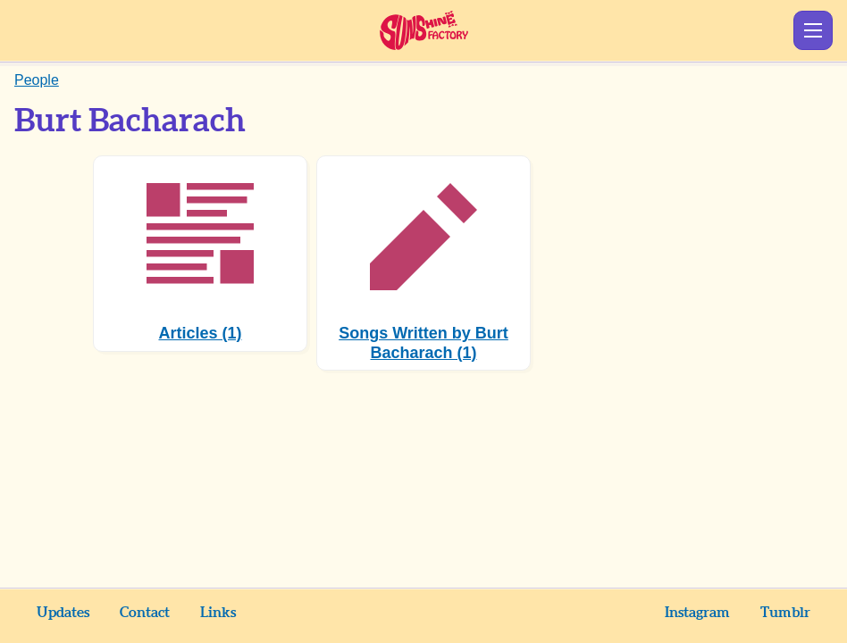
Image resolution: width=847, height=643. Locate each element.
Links (218, 612)
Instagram (697, 612)
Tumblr (785, 612)
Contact (145, 612)
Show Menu (813, 30)
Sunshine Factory (424, 30)
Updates (63, 612)
